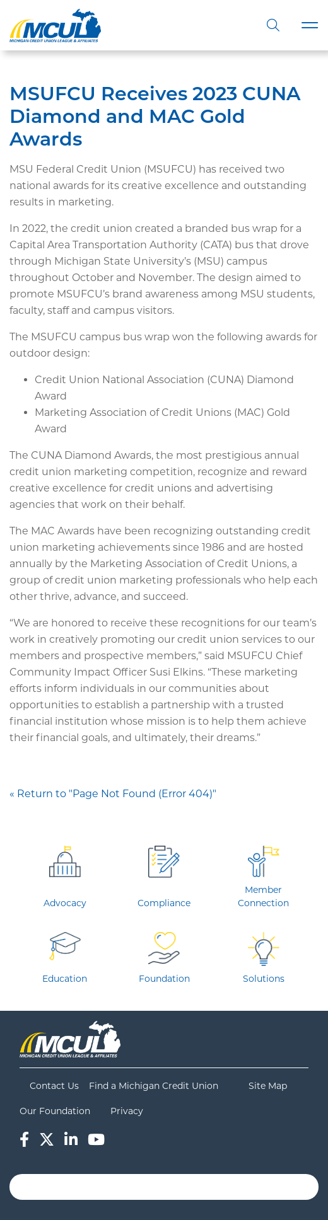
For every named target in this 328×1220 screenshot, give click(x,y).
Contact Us (54, 1085)
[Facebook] (24, 1140)
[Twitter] (46, 1140)
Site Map (268, 1085)
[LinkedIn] (71, 1140)
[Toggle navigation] (310, 25)
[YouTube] (96, 1140)
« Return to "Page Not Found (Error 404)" (112, 794)
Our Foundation (55, 1111)
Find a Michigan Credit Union (153, 1085)
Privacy (126, 1111)
